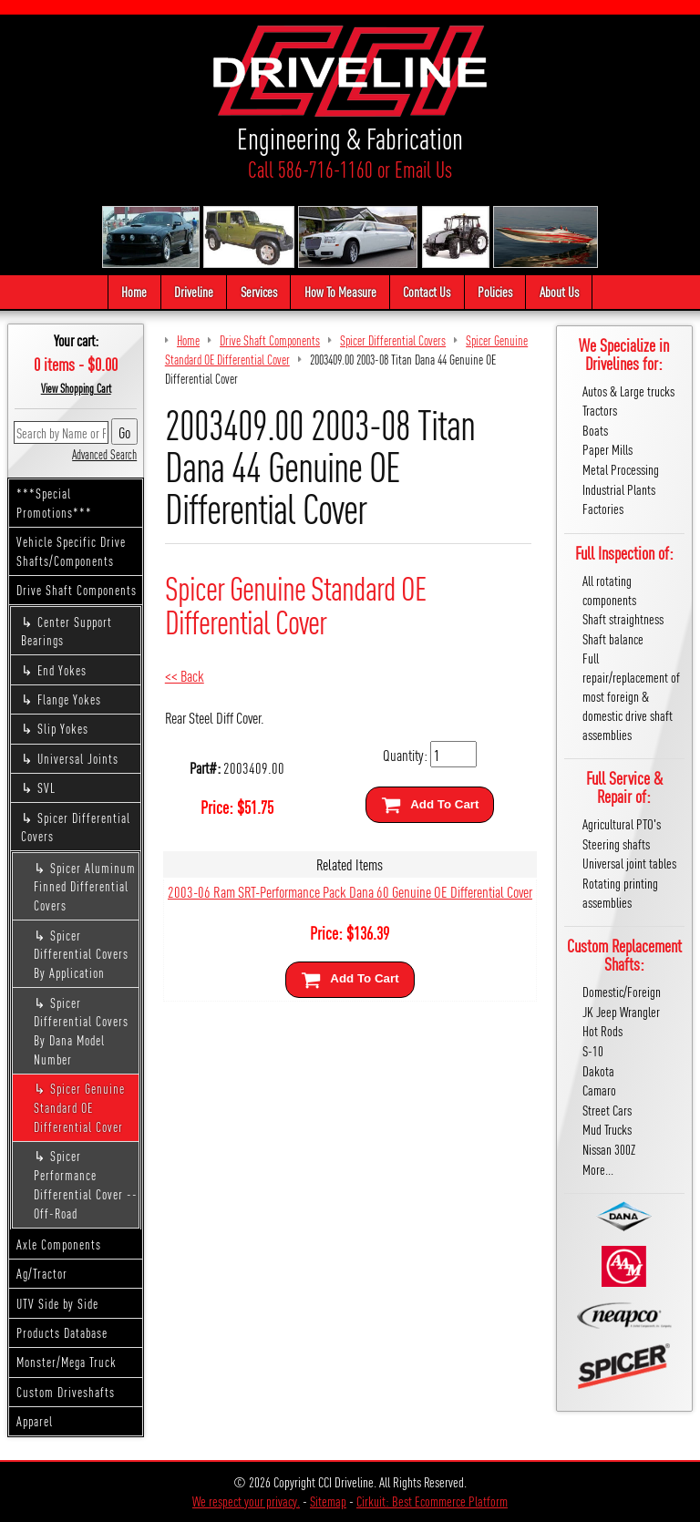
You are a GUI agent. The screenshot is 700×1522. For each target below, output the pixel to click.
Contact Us (426, 291)
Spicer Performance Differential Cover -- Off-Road (86, 1184)
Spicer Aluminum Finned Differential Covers (85, 887)
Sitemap (328, 1500)
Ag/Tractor (41, 1273)
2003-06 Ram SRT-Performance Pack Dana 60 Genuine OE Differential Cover (350, 890)
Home (134, 291)
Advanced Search (104, 454)
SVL (46, 787)
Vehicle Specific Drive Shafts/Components (71, 551)
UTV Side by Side (57, 1303)
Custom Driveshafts (65, 1392)
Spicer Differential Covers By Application (81, 954)
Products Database (62, 1332)
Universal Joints (77, 758)
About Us (559, 291)
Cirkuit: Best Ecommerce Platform (432, 1500)
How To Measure (340, 291)
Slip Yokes (62, 728)
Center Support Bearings (66, 631)
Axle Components (58, 1244)
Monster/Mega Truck (66, 1361)
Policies (495, 291)
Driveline (193, 291)
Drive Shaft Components (76, 590)
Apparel (34, 1421)
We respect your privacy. (246, 1500)
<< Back (184, 674)
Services (259, 291)
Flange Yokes (69, 699)
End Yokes (62, 670)
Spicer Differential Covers (75, 827)
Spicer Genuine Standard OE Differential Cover (79, 1107)
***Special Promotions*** (54, 502)
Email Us (423, 169)
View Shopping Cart (76, 388)
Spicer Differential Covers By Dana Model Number (81, 1030)
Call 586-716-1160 (310, 169)
